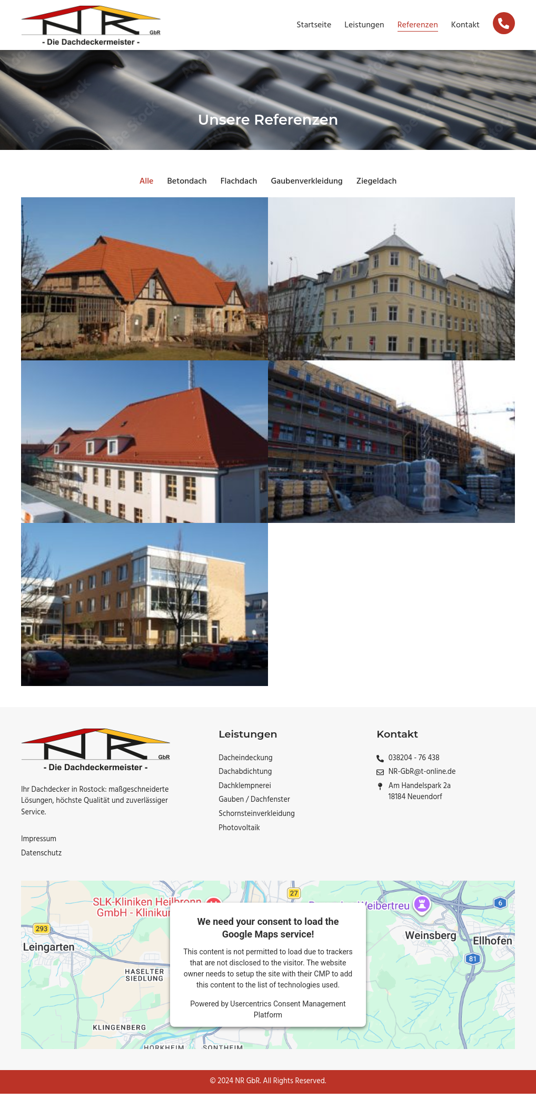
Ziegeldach (376, 187)
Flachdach (239, 187)
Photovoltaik (239, 834)
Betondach (186, 187)
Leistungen (364, 25)
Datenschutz (41, 859)
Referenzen (418, 25)
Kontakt (465, 25)
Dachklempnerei (245, 792)
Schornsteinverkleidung (257, 819)
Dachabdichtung (245, 777)
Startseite (313, 25)
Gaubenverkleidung (306, 187)
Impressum (38, 845)
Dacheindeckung (246, 764)
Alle (147, 187)
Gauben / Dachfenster (254, 805)
